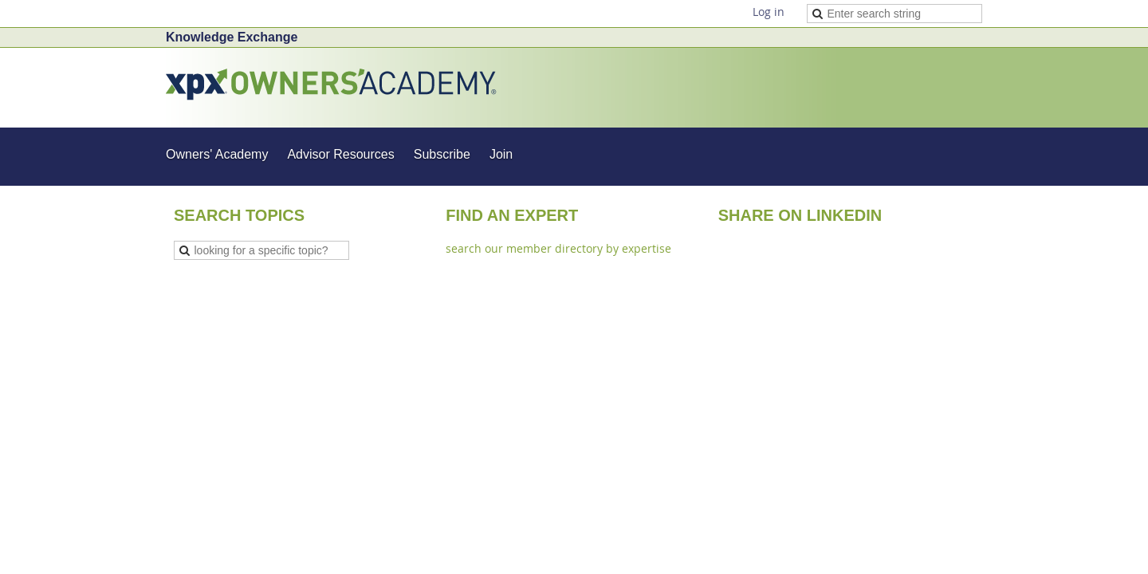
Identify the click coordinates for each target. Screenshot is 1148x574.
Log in (768, 11)
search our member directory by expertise (558, 248)
